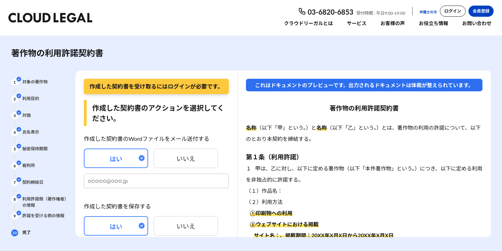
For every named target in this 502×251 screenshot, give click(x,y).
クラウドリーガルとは (308, 23)
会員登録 (481, 11)
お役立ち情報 (433, 23)
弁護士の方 (428, 12)
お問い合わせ (477, 23)
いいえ (185, 158)
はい (127, 159)
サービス (356, 23)
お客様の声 (392, 23)
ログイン (452, 11)
